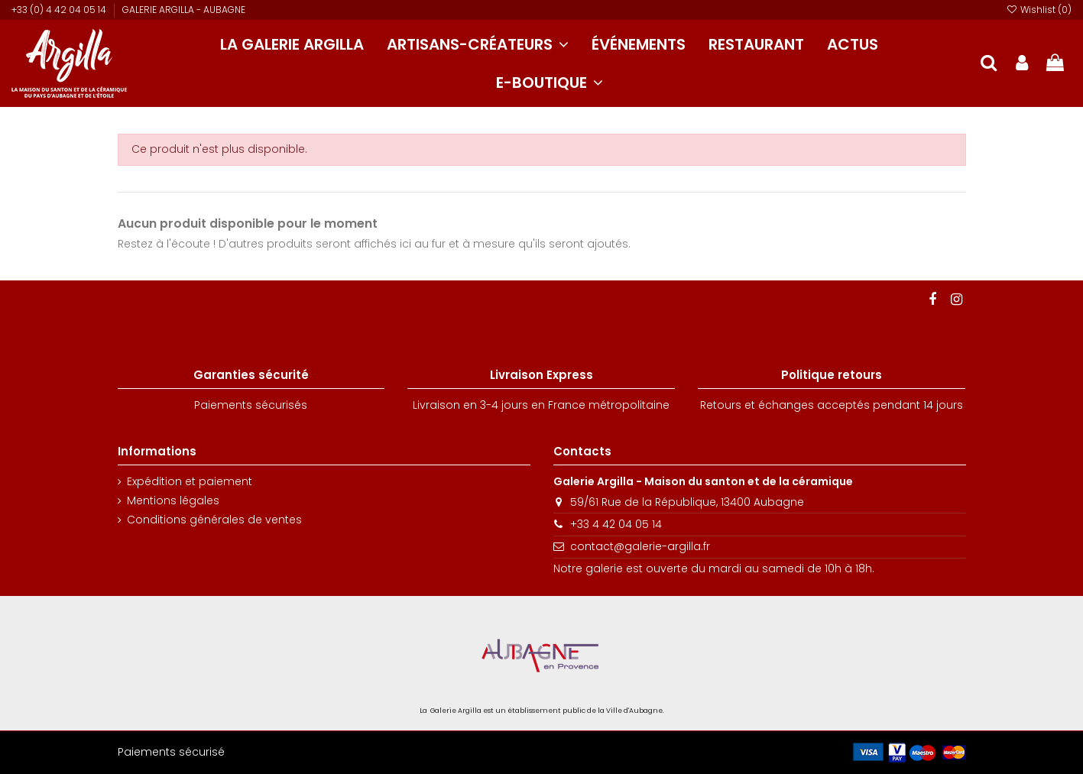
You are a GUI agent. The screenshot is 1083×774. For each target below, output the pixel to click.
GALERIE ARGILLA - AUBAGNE (183, 9)
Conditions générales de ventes (214, 520)
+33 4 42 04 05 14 (616, 524)
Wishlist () (1039, 9)
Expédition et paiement (189, 481)
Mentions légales (173, 501)
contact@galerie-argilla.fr (640, 546)
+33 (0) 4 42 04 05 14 (60, 9)
